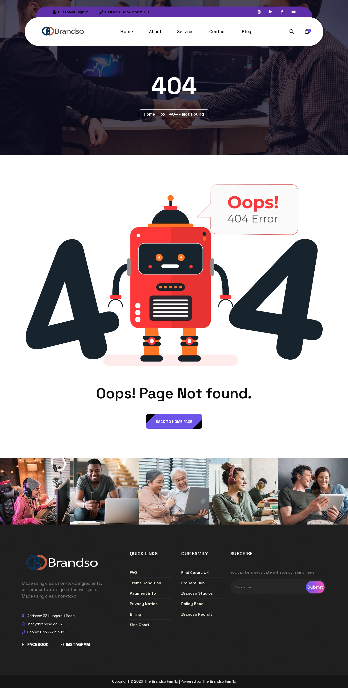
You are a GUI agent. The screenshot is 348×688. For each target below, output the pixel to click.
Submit (315, 587)
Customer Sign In (70, 12)
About (155, 31)
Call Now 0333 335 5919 (124, 12)
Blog (246, 31)
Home (126, 31)
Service (185, 31)
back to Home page (174, 421)
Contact (217, 31)
